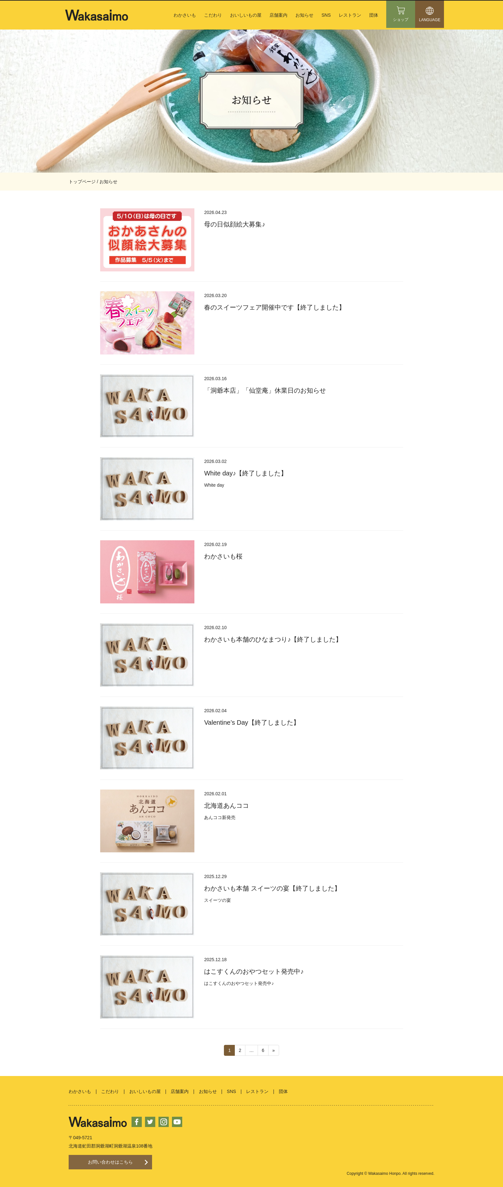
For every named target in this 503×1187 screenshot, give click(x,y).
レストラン (350, 15)
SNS (326, 15)
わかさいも (185, 15)
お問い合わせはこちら (110, 1158)
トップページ (82, 181)
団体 (373, 15)
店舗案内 (278, 15)
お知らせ (304, 15)
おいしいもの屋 (245, 15)
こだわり (213, 15)
